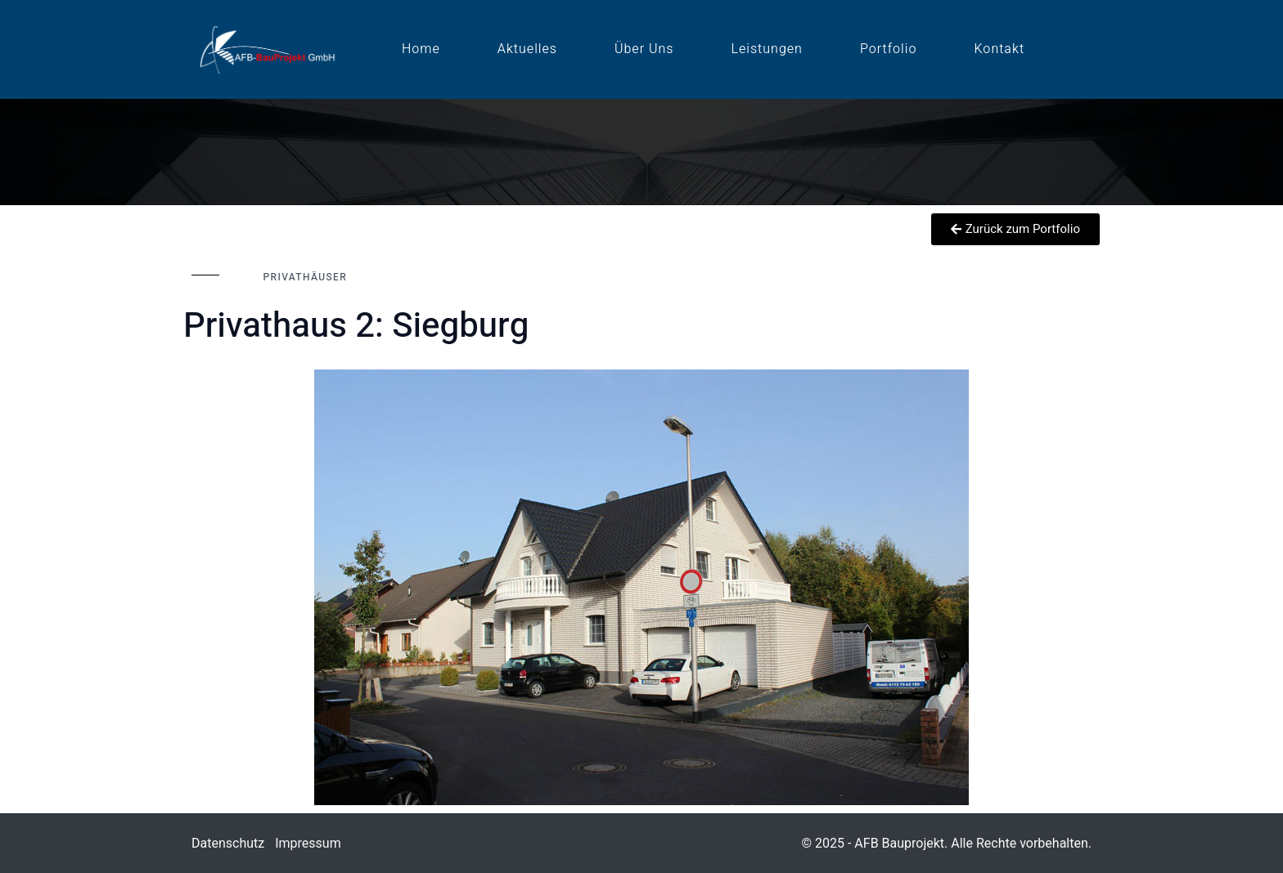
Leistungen (767, 49)
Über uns (643, 49)
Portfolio (888, 49)
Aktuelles (527, 49)
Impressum (308, 843)
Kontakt (1000, 49)
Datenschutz (227, 843)
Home (421, 49)
